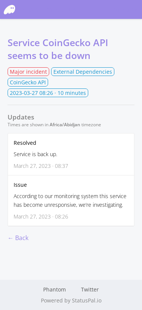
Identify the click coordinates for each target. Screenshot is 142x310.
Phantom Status (40, 9)
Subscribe (125, 9)
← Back (18, 238)
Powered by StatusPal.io (71, 300)
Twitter (90, 289)
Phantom (54, 289)
